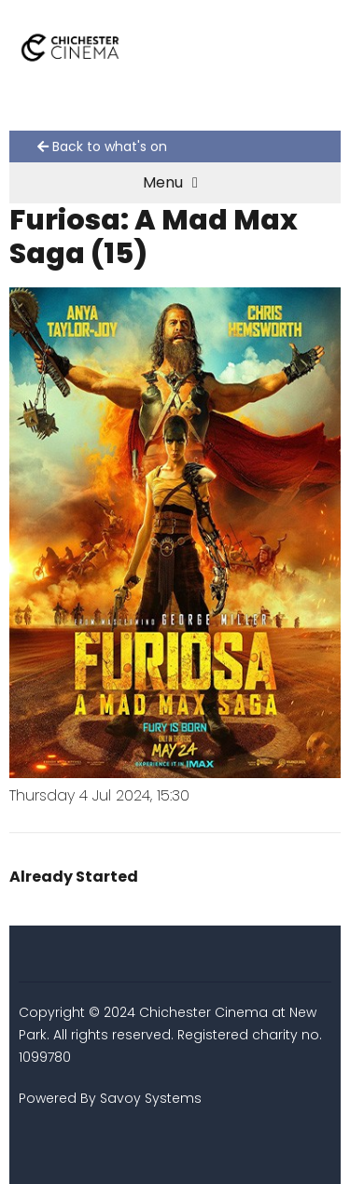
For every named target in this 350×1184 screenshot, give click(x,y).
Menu (170, 182)
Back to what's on (102, 146)
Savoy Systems (151, 1098)
